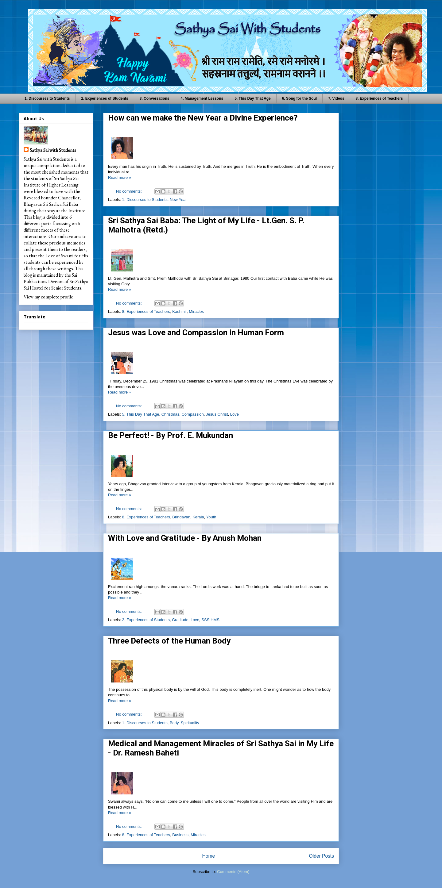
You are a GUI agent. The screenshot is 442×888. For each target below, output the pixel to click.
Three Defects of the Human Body (169, 640)
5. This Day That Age (253, 98)
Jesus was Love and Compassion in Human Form (196, 332)
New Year (178, 199)
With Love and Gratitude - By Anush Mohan (185, 538)
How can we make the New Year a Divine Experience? (203, 117)
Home (208, 856)
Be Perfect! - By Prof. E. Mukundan (170, 435)
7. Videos (336, 98)
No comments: (129, 191)
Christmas (170, 414)
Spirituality (190, 723)
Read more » (119, 177)
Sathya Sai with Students (53, 150)
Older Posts (321, 856)
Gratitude (180, 619)
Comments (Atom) (233, 871)
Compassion (192, 414)
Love (234, 414)
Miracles (196, 311)
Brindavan (181, 517)
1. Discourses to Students (47, 98)
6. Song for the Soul (299, 98)
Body (174, 723)
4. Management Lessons (201, 98)
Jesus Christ (217, 414)
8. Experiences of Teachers (379, 98)
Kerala (198, 517)
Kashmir (179, 311)
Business (180, 834)
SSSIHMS (210, 619)
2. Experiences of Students (104, 98)
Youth (211, 517)
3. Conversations (154, 98)
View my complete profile (48, 297)
